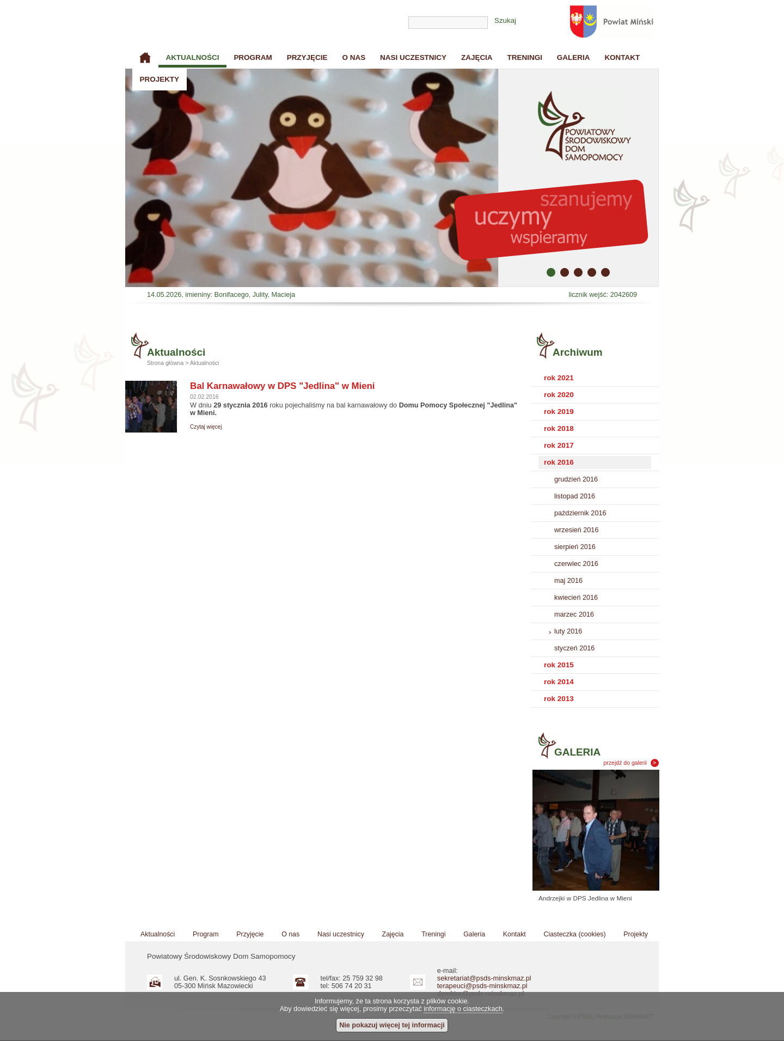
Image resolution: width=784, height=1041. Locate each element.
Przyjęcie (307, 57)
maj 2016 (568, 581)
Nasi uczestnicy (413, 57)
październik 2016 (580, 513)
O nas (353, 57)
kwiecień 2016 (576, 597)
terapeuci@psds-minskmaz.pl (482, 986)
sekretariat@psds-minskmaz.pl (484, 978)
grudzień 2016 (576, 479)
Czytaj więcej (206, 427)
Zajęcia (477, 57)
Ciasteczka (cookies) (575, 934)
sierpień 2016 (575, 547)
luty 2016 (568, 631)
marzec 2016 (574, 614)
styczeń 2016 (574, 648)
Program (253, 57)
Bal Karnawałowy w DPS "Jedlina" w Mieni (282, 386)
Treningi (524, 57)
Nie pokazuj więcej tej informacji (392, 1025)
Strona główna (145, 58)
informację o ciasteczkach (463, 1009)
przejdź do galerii (625, 762)
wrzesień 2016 (576, 530)
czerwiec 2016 (576, 564)
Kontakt (622, 57)
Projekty (159, 79)
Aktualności (192, 57)
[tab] (595, 378)
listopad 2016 (574, 496)
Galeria (573, 57)
